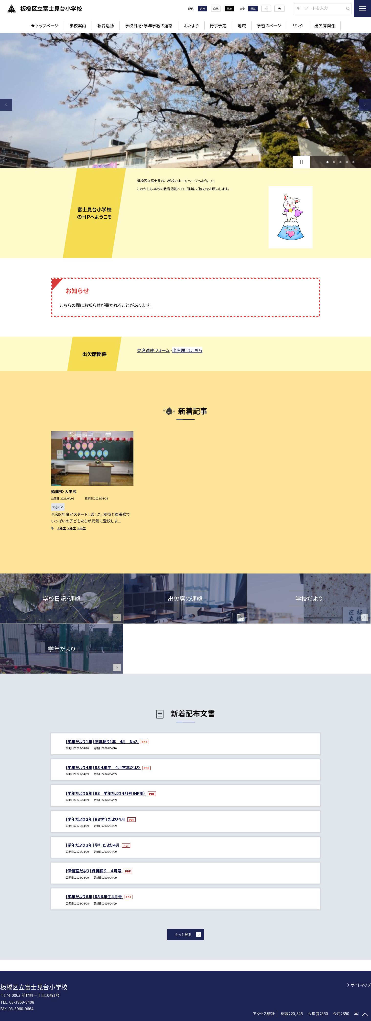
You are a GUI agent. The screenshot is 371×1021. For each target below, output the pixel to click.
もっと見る (183, 934)
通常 (202, 8)
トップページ (47, 25)
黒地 (229, 8)
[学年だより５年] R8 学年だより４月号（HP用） (106, 793)
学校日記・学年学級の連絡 (149, 25)
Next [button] (365, 105)
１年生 (61, 528)
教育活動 (105, 25)
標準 (253, 8)
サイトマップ (360, 985)
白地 (215, 8)
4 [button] (347, 162)
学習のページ (269, 25)
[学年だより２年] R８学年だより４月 (96, 819)
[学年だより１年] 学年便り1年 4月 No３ (102, 741)
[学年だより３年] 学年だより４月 (93, 845)
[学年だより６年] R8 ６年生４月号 (94, 896)
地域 (242, 25)
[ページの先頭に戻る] (365, 1015)
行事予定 (218, 25)
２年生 (71, 528)
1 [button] (327, 162)
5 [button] (353, 162)
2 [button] (334, 162)
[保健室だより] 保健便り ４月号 (94, 871)
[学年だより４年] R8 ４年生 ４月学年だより (103, 767)
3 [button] (340, 162)
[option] (185, 100)
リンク (298, 25)
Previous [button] (6, 105)
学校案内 (77, 25)
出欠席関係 (324, 25)
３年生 (81, 528)
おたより (191, 25)
